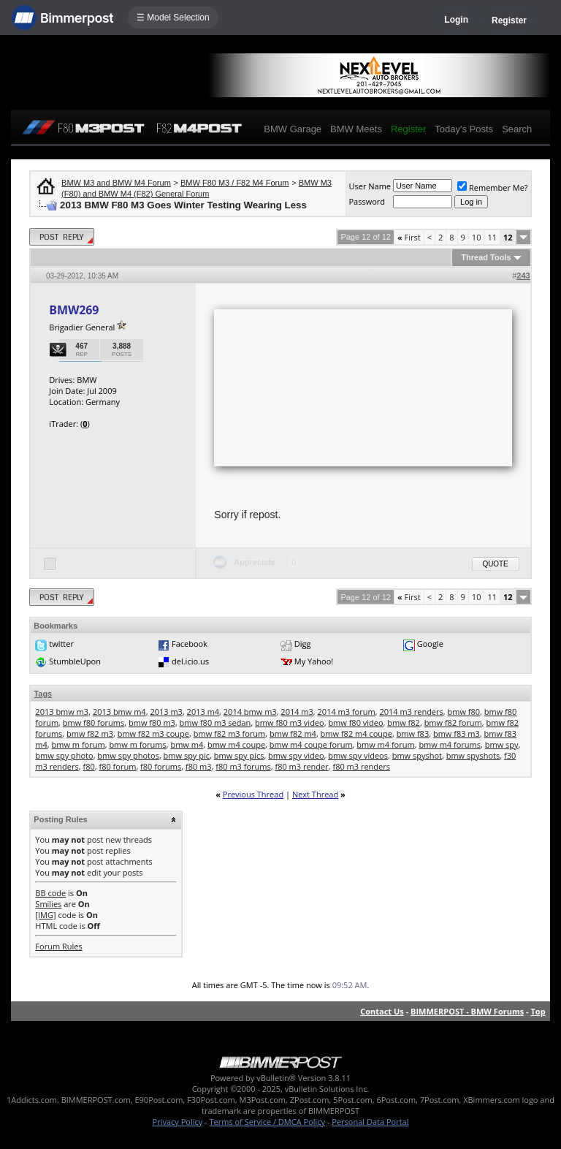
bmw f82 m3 (89, 733)
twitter (61, 643)
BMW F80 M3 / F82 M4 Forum (234, 182)
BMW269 (74, 310)
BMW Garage (292, 129)
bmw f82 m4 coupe (356, 733)
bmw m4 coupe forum (311, 744)
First (409, 237)
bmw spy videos (358, 755)
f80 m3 (199, 766)
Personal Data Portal (370, 1121)
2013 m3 (166, 711)
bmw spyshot (417, 755)
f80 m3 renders (361, 766)
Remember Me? (492, 187)
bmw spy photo (64, 755)
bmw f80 (464, 711)
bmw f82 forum (453, 722)
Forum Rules (58, 946)
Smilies (48, 903)
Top (537, 1011)
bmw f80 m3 (152, 722)
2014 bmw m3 (250, 711)
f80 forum (117, 766)
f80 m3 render (301, 766)
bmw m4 (186, 744)
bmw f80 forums (93, 722)
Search (517, 129)
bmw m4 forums (450, 744)
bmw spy (502, 744)
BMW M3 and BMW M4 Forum (116, 182)
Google (430, 643)
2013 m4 (203, 711)
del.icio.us (190, 661)
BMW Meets (356, 129)
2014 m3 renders (411, 711)
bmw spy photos (128, 755)
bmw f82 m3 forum (230, 733)
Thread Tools (486, 257)
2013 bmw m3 (61, 711)
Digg (302, 643)
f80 (88, 766)
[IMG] (45, 914)
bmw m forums (137, 744)
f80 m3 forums (242, 766)
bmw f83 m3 (456, 733)
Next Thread (315, 794)
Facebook (189, 643)
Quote (495, 564)
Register (509, 20)
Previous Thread (253, 794)
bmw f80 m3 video (289, 722)
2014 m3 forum (346, 711)
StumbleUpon (75, 661)
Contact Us (382, 1011)
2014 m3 (296, 711)
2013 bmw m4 (119, 711)
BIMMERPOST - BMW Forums (467, 1011)
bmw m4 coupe (236, 744)
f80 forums (160, 766)
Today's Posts (464, 129)
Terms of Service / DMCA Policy (267, 1121)
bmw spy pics (239, 755)
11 (492, 237)
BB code (50, 892)
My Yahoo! (313, 661)
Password (366, 201)
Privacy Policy (178, 1121)
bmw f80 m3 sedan (215, 722)
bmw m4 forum (385, 744)
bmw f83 (413, 733)
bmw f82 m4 (293, 733)
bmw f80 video (355, 722)
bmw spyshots (473, 755)
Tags (43, 693)
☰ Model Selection (173, 17)
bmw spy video (296, 755)
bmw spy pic (187, 755)
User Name (369, 186)
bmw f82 (403, 722)
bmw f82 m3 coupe (153, 733)
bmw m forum (78, 744)
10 (476, 237)
